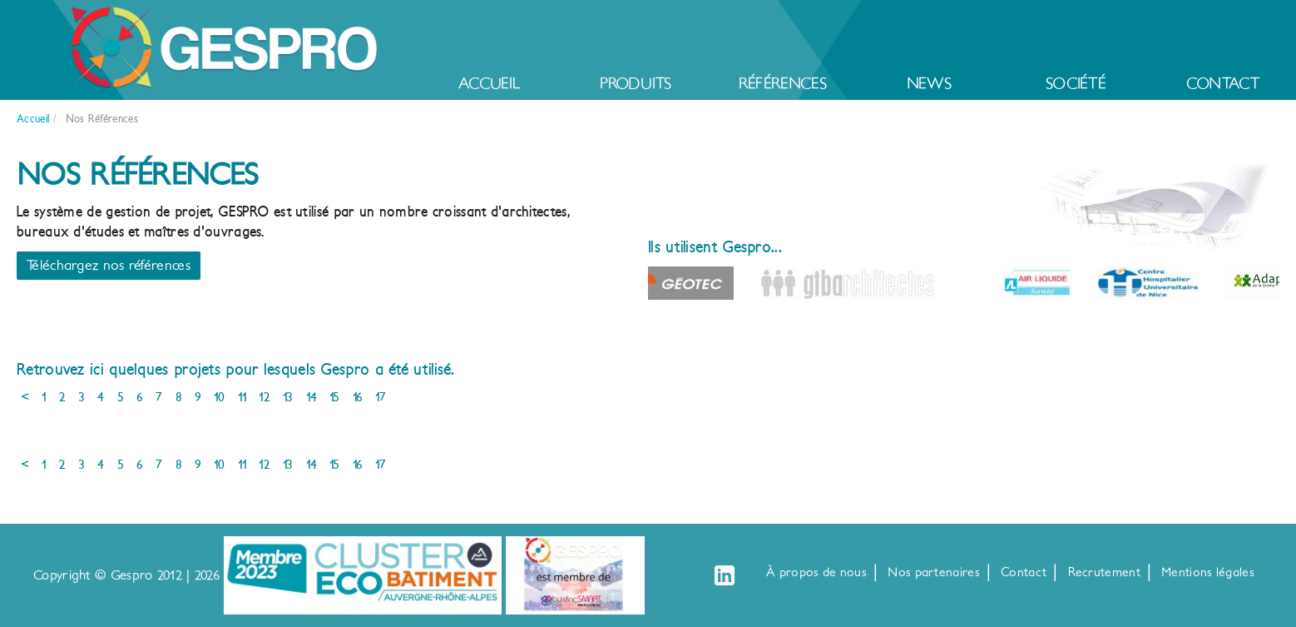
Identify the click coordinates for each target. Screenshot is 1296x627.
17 (380, 397)
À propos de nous (816, 572)
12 (264, 397)
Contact (1222, 83)
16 (358, 397)
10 (219, 397)
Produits (635, 83)
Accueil (489, 83)
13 (288, 397)
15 (334, 397)
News (929, 83)
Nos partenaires (934, 572)
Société (1076, 83)
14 (312, 397)
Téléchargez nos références (108, 265)
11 (242, 397)
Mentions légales (1207, 572)
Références (783, 83)
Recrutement (1104, 572)
